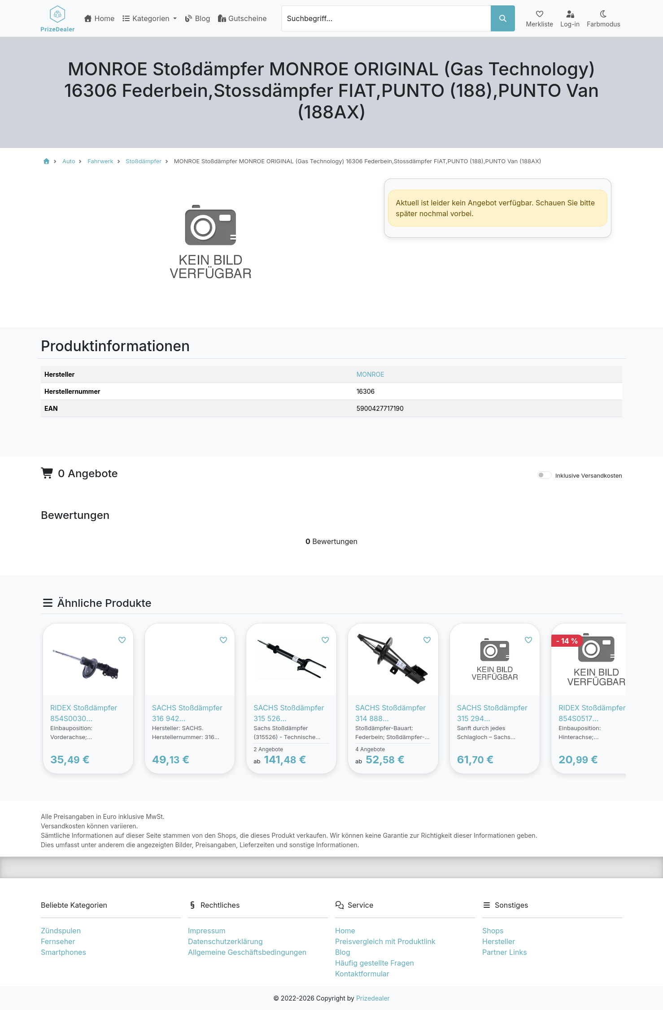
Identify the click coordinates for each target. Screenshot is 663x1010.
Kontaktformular (362, 973)
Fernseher (58, 941)
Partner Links (504, 952)
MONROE (370, 374)
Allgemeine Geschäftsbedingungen (247, 952)
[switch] (544, 475)
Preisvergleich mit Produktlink (385, 941)
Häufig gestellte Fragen (374, 962)
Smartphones (63, 952)
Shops (493, 930)
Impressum (207, 930)
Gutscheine (242, 18)
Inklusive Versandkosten (588, 475)
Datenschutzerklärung (225, 941)
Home (98, 18)
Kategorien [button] (146, 18)
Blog (197, 18)
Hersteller (498, 941)
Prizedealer (373, 998)
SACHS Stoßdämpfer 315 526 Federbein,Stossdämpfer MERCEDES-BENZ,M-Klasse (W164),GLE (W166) (290, 713)
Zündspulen (61, 930)
